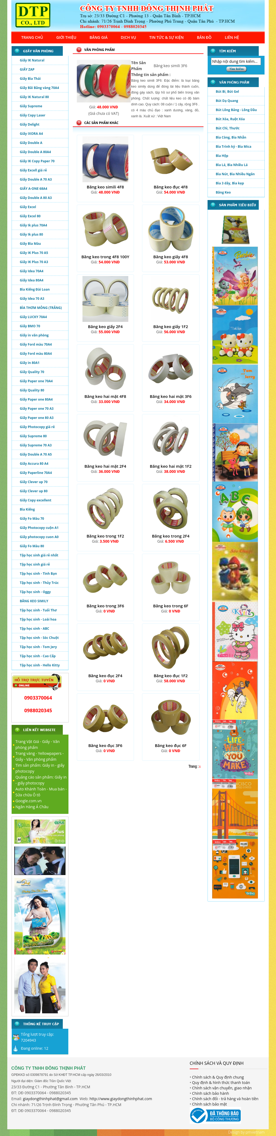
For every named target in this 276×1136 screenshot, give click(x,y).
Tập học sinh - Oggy (35, 592)
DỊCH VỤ (128, 37)
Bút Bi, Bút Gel (227, 91)
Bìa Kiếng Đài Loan (35, 289)
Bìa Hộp (222, 155)
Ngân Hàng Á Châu (31, 806)
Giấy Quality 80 (32, 390)
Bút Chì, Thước (228, 128)
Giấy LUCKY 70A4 (33, 317)
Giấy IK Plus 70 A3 (34, 262)
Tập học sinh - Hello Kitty (40, 665)
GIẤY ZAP (27, 69)
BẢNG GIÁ (98, 37)
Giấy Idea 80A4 (31, 280)
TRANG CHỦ (32, 37)
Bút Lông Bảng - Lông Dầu (236, 110)
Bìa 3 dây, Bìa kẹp (230, 183)
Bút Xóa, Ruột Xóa (230, 119)
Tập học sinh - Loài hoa (38, 619)
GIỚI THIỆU (66, 37)
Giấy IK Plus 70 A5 (34, 252)
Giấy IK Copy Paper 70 (37, 161)
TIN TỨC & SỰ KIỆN (166, 37)
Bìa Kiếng (27, 509)
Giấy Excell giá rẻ (33, 170)
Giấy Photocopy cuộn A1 (39, 527)
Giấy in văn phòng (34, 335)
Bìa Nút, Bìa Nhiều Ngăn (235, 174)
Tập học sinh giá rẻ (35, 564)
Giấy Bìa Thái (30, 78)
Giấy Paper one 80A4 (36, 399)
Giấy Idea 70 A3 (32, 298)
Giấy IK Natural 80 (34, 97)
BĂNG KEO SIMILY (34, 601)
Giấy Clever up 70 (34, 482)
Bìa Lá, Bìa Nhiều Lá (232, 165)
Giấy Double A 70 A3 (36, 179)
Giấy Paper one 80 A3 (37, 417)
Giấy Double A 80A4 (35, 152)
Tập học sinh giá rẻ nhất (39, 555)
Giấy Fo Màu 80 (32, 546)
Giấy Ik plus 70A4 (33, 225)
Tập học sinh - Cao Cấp (38, 656)
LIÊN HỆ (232, 37)
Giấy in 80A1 (30, 362)
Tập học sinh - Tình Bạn (38, 573)
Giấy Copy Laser (33, 115)
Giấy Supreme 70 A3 (36, 445)
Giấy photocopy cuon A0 (39, 537)
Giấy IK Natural (32, 60)
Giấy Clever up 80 (34, 491)
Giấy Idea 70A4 (31, 271)
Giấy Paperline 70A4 (36, 472)
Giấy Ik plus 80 (31, 234)
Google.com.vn (28, 800)
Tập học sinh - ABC (34, 628)
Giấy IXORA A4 (31, 133)
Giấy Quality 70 (32, 372)
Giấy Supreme (31, 106)
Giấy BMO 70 (30, 326)
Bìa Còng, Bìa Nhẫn (231, 137)
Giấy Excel (28, 207)
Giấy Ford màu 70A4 (36, 344)
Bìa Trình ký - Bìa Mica (233, 146)
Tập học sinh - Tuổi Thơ (38, 610)
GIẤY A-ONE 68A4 (33, 188)
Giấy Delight (30, 124)
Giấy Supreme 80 (33, 436)
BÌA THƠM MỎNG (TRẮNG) (41, 307)
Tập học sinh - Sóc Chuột (39, 637)
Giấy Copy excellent (35, 500)
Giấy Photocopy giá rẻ (37, 427)
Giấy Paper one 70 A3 (37, 408)
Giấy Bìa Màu (30, 243)
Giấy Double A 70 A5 (36, 454)
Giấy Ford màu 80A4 (36, 353)
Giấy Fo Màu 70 (32, 518)
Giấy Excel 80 (30, 216)
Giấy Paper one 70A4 (36, 381)
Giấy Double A (31, 142)
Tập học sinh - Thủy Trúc (39, 582)
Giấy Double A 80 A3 (36, 197)
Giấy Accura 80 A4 (34, 463)
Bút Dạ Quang (227, 100)
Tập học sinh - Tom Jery (38, 647)
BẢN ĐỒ (204, 37)
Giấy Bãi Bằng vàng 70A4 (39, 87)
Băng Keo (223, 192)
